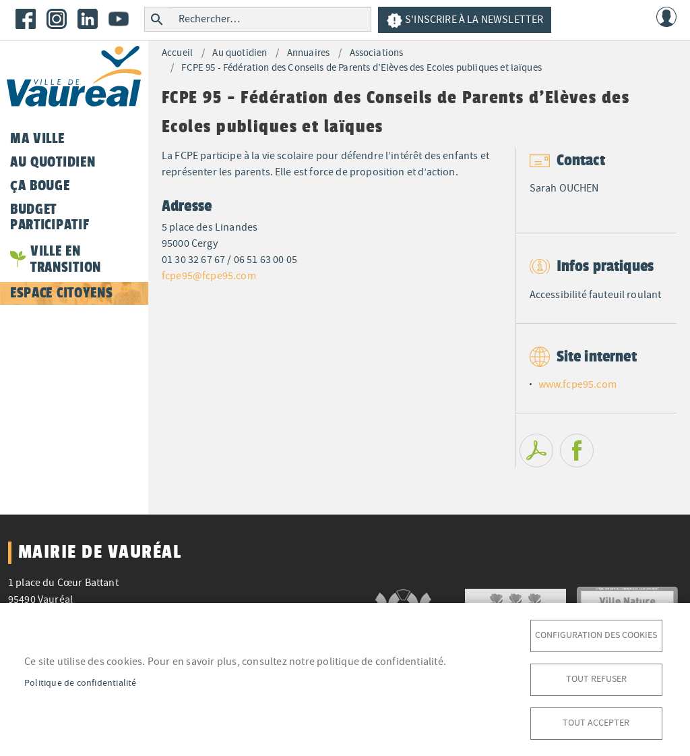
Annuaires (308, 53)
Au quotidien (239, 53)
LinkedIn (87, 19)
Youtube (118, 19)
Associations (377, 53)
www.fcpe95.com (577, 384)
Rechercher (156, 19)
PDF (536, 450)
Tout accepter (596, 722)
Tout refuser (596, 679)
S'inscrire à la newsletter (464, 20)
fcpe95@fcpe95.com (209, 276)
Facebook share (577, 450)
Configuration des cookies (596, 635)
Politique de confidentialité (80, 683)
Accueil (177, 53)
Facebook (25, 19)
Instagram (56, 19)
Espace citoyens (61, 293)
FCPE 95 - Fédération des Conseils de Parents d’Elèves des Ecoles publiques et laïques (361, 67)
